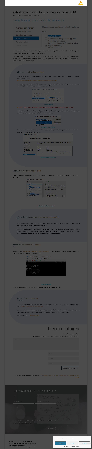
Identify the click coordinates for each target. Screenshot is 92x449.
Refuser (72, 443)
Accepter (60, 443)
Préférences (84, 443)
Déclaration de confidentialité (75, 446)
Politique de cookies (67, 446)
